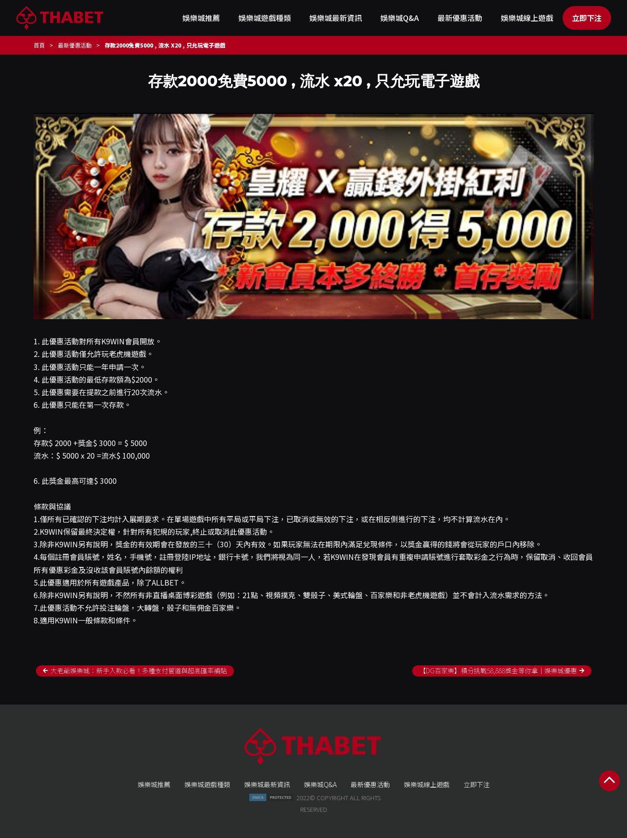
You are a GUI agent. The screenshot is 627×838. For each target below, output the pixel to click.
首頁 (39, 45)
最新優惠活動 (459, 17)
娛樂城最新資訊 (336, 17)
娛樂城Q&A (399, 17)
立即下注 (587, 17)
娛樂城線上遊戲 (527, 17)
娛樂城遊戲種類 (265, 17)
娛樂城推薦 (201, 17)
